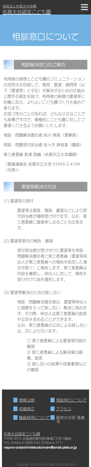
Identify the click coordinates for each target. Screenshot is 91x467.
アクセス (63, 408)
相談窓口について (71, 400)
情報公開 (26, 400)
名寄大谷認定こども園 (22, 434)
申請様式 (26, 408)
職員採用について (34, 417)
